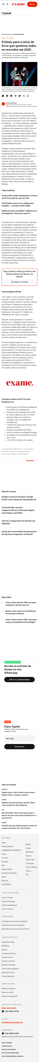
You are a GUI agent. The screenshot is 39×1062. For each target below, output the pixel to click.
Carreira (5, 858)
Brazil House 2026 (8, 942)
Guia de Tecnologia (8, 901)
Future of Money (31, 867)
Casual (6, 13)
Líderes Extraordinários (10, 969)
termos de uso (7, 1046)
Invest (4, 877)
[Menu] (3, 4)
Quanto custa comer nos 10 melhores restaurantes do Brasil (20, 612)
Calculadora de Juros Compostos (13, 925)
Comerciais (28, 449)
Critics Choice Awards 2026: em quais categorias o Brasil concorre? (20, 603)
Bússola (4, 950)
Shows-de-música (9, 454)
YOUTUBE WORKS (18, 34)
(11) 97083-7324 (12, 1033)
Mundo (28, 844)
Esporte (28, 856)
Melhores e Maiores (8, 989)
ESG (3, 865)
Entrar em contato (9, 1008)
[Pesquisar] (7, 4)
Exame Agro (30, 860)
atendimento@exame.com (12, 1022)
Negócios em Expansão (10, 996)
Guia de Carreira (7, 909)
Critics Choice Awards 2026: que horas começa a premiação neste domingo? (21, 621)
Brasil (4, 854)
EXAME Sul (5, 946)
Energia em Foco (7, 957)
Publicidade (23, 454)
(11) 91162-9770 (12, 1011)
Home (3, 38)
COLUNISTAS (6, 884)
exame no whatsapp (12, 662)
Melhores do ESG (8, 992)
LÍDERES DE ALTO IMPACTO (11, 850)
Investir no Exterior (8, 961)
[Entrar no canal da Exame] (19, 679)
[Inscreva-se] (19, 746)
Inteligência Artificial (9, 873)
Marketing (29, 852)
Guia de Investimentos (9, 905)
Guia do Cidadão (7, 898)
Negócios (5, 881)
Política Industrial (8, 976)
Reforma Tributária (8, 965)
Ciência (28, 871)
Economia (5, 862)
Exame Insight (7, 869)
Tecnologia (30, 863)
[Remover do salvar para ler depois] (28, 96)
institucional (7, 1043)
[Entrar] (32, 4)
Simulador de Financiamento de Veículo (16, 929)
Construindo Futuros (9, 953)
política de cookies (9, 1049)
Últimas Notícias (7, 846)
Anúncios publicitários (20, 451)
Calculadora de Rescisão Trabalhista (14, 921)
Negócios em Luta (8, 972)
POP (27, 875)
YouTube (5, 451)
